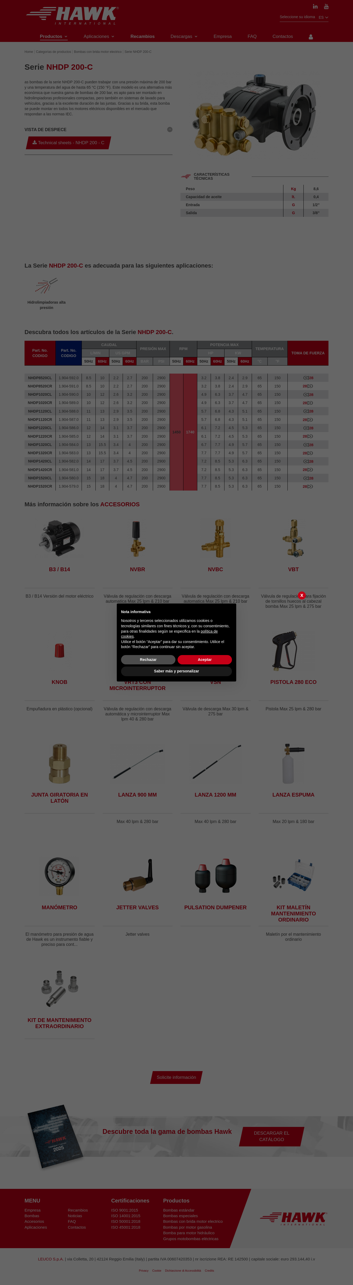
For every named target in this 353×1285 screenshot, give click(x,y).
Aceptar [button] (205, 659)
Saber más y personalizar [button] (176, 671)
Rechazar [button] (148, 659)
